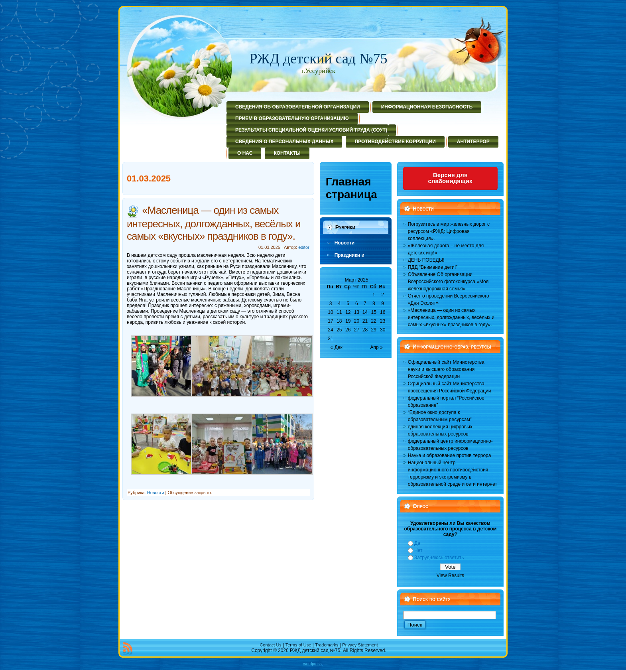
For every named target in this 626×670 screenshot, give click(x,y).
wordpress (312, 664)
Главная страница (351, 188)
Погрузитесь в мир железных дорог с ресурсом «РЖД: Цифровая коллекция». (449, 231)
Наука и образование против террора (449, 455)
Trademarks (326, 644)
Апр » (376, 347)
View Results (450, 575)
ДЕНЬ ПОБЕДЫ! (426, 260)
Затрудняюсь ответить (439, 557)
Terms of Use (298, 644)
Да (417, 543)
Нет (418, 550)
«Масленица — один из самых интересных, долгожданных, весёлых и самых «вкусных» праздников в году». (214, 223)
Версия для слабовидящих (450, 177)
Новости (155, 492)
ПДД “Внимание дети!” (433, 267)
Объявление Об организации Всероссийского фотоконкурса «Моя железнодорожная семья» (448, 282)
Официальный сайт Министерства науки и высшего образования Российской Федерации (446, 369)
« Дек (337, 347)
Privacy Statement (360, 644)
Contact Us (270, 644)
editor (303, 247)
